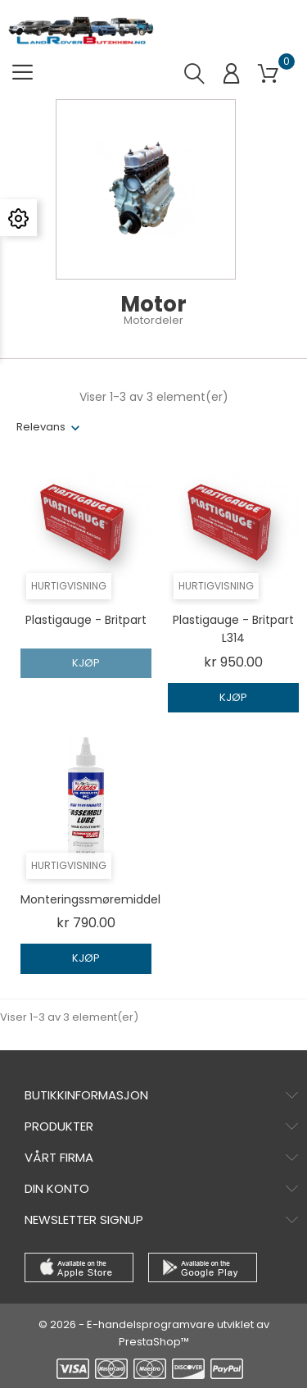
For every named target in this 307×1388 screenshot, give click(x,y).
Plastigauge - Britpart (86, 620)
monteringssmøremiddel (90, 899)
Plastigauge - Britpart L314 (233, 629)
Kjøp (86, 663)
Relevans (40, 427)
